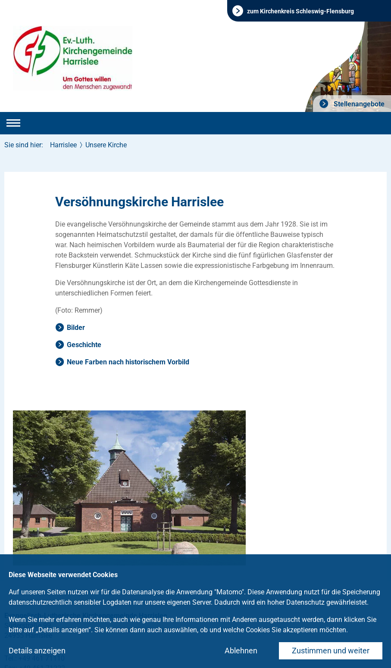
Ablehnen (241, 650)
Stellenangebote (358, 104)
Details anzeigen (37, 650)
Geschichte (84, 345)
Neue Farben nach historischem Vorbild (128, 362)
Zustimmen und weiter (330, 650)
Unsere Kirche (106, 145)
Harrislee (63, 145)
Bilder (76, 327)
